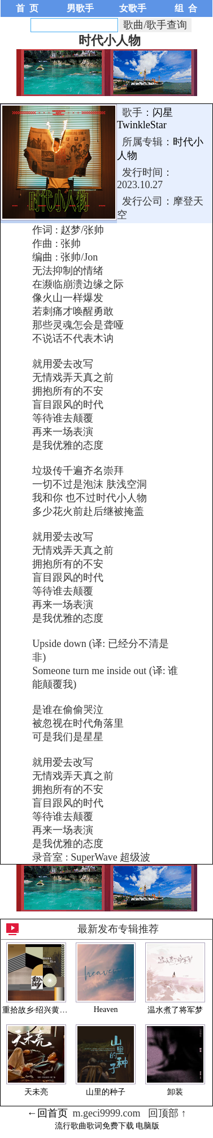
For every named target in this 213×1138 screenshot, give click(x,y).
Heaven (106, 1009)
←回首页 (47, 1113)
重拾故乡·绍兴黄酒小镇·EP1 (50, 1010)
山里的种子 (105, 1092)
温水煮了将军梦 (175, 1010)
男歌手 (80, 8)
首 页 (27, 8)
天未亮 (36, 1092)
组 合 (186, 8)
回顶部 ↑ (167, 1113)
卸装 (175, 1092)
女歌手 (132, 8)
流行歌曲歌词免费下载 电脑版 (107, 1126)
